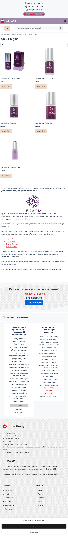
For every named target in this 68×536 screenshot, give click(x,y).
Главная (3, 34)
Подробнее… (21, 405)
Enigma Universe (12, 244)
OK (34, 526)
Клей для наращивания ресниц (17, 34)
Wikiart (11, 21)
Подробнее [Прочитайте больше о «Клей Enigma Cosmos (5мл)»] (41, 86)
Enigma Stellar (11, 241)
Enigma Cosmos (11, 246)
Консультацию (34, 302)
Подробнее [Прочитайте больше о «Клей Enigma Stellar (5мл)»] (41, 131)
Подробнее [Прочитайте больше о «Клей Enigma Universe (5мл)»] (6, 86)
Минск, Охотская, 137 (35, 3)
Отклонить (34, 532)
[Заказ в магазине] (34, 45)
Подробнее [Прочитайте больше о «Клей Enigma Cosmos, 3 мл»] (6, 176)
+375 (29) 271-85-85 (35, 10)
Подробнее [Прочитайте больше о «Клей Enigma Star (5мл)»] (6, 131)
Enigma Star (10, 239)
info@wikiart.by (13, 439)
